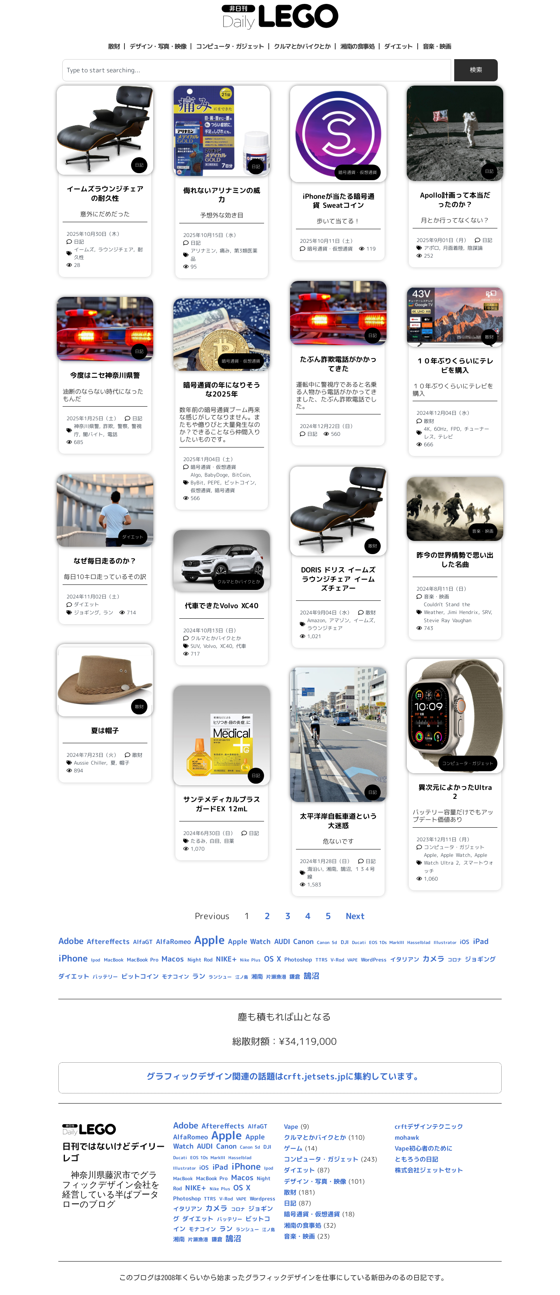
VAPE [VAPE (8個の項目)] (352, 960)
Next (355, 916)
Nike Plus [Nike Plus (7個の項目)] (250, 960)
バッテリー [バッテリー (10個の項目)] (105, 976)
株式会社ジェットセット (429, 1170)
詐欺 (108, 426)
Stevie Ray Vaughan (447, 619)
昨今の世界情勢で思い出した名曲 (455, 559)
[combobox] (256, 70)
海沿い (314, 868)
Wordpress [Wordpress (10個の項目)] (262, 1198)
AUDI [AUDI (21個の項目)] (282, 941)
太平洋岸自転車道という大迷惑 (338, 821)
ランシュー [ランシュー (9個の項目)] (220, 977)
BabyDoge (216, 474)
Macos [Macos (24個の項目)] (172, 959)
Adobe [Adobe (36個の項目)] (71, 941)
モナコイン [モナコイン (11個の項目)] (175, 976)
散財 (113, 46)
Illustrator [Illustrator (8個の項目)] (445, 942)
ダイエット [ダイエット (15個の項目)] (73, 976)
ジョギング (86, 612)
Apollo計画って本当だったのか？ (455, 199)
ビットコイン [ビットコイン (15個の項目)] (140, 976)
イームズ (84, 249)
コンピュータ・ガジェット (230, 46)
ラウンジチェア (115, 249)
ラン (108, 612)
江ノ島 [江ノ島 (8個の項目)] (241, 977)
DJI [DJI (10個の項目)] (345, 942)
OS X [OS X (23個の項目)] (272, 959)
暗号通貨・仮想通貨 (357, 172)
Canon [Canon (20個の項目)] (303, 941)
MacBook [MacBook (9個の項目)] (114, 959)
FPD (455, 429)
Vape (291, 1126)
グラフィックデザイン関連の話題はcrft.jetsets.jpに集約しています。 (284, 1076)
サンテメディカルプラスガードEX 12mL (221, 804)
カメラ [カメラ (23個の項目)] (433, 959)
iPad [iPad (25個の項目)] (481, 941)
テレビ (445, 436)
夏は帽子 (105, 730)
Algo (196, 474)
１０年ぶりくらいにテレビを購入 (455, 365)
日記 (139, 165)
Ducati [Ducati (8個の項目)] (359, 942)
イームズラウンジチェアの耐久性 (105, 193)
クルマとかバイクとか (302, 46)
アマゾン (339, 619)
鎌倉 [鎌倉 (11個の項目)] (294, 976)
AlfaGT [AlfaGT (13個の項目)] (143, 942)
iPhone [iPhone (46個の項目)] (73, 958)
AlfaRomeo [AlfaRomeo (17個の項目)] (173, 941)
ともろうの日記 (416, 1159)
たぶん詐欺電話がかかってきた (338, 363)
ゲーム (293, 1148)
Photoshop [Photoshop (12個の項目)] (298, 959)
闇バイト (93, 434)
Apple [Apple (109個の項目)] (209, 940)
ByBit (197, 482)
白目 (215, 840)
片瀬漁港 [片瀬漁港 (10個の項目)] (276, 976)
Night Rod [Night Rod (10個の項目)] (200, 959)
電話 (112, 434)
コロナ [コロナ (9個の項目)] (455, 959)
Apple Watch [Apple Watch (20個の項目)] (249, 941)
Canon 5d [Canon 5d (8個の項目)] (327, 942)
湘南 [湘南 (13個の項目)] (257, 976)
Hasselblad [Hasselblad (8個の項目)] (418, 942)
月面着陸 (453, 247)
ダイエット (398, 46)
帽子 (124, 763)
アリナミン (203, 250)
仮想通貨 (201, 490)
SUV (195, 645)
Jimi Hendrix (462, 611)
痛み (225, 250)
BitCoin (241, 474)
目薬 (229, 840)
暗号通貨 (225, 490)
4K (427, 429)
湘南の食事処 (357, 46)
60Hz (440, 429)
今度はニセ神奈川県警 (105, 376)
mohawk (407, 1137)
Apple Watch (455, 855)
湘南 (331, 868)
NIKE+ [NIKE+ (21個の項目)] (226, 959)
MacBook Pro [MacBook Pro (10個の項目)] (142, 959)
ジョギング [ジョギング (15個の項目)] (480, 959)
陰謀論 (475, 247)
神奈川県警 (86, 426)
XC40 (226, 645)
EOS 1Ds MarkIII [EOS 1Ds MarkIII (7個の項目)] (386, 942)
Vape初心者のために (424, 1148)
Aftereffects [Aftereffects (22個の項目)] (108, 941)
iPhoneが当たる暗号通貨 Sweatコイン (338, 200)
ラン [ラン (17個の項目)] (198, 976)
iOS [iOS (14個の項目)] (464, 942)
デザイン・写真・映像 (158, 46)
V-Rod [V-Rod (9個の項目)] (337, 959)
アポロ (431, 247)
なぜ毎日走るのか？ (105, 561)
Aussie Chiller (90, 763)
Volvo (209, 645)
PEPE (214, 482)
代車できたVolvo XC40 (221, 606)
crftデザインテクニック (429, 1126)
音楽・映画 (437, 46)
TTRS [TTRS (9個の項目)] (321, 959)
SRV (486, 611)
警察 (122, 426)
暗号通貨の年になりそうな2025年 (221, 389)
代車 (241, 645)
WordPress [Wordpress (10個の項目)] (374, 959)
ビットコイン (239, 482)
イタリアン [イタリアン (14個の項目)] (404, 959)
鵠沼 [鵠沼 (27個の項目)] (311, 975)
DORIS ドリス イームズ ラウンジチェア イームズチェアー (338, 579)
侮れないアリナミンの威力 (221, 195)
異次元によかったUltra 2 (455, 792)
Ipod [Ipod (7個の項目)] (95, 960)
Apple (430, 855)
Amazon (316, 619)
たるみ (198, 840)
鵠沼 (346, 868)
